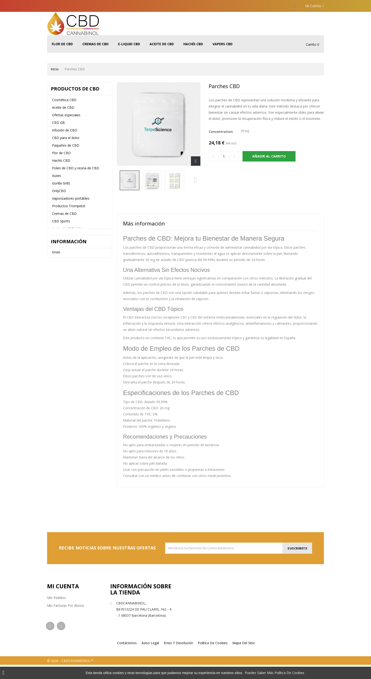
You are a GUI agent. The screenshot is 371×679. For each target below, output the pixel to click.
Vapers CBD (222, 44)
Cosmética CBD (64, 102)
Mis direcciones (59, 613)
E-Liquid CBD (129, 44)
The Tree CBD (63, 246)
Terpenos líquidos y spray (71, 290)
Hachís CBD (193, 44)
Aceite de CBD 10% (67, 231)
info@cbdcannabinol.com (136, 628)
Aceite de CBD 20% (67, 283)
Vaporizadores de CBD (69, 344)
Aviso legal (60, 384)
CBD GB (58, 125)
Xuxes (56, 178)
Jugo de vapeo (63, 313)
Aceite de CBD (162, 44)
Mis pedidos (56, 597)
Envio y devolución (178, 657)
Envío (56, 377)
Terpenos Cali (62, 298)
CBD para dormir (65, 239)
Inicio (55, 69)
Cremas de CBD (95, 44)
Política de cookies (213, 657)
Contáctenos (127, 657)
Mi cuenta (63, 586)
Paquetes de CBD (65, 148)
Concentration (221, 131)
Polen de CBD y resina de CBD (75, 171)
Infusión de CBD (64, 133)
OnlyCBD (59, 193)
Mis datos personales (64, 621)
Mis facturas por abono (65, 605)
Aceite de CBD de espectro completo (72, 272)
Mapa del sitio (243, 657)
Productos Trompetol (68, 209)
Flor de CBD (62, 44)
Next (195, 181)
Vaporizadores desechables (73, 336)
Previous (122, 181)
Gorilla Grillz (61, 186)
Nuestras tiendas (65, 390)
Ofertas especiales (66, 118)
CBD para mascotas (67, 328)
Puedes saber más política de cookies (274, 672)
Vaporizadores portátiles (70, 201)
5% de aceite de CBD (68, 262)
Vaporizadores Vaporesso (71, 306)
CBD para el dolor (66, 140)
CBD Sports (61, 224)
